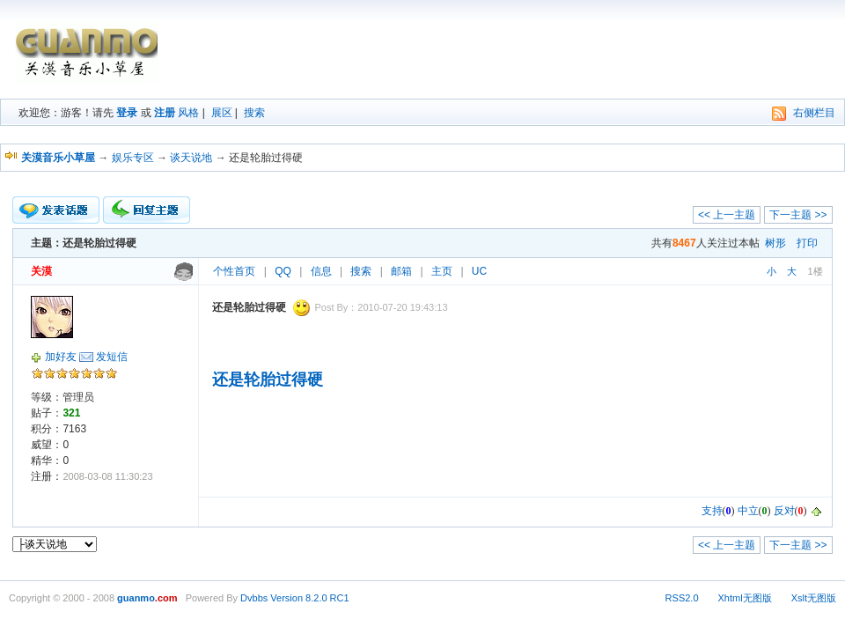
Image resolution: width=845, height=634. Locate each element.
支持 (712, 511)
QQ (283, 271)
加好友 (61, 356)
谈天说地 (191, 157)
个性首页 (234, 271)
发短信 (112, 356)
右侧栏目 (814, 113)
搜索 (254, 113)
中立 (748, 511)
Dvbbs (254, 598)
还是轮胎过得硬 (267, 379)
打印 (807, 243)
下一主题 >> (798, 215)
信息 (321, 271)
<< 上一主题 (726, 215)
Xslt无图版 (813, 598)
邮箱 (401, 271)
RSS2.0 (682, 598)
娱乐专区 (133, 157)
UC (479, 271)
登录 (126, 113)
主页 (441, 271)
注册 (164, 113)
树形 (775, 243)
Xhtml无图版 (745, 598)
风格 (188, 113)
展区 (221, 113)
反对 (784, 511)
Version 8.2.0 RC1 (309, 598)
